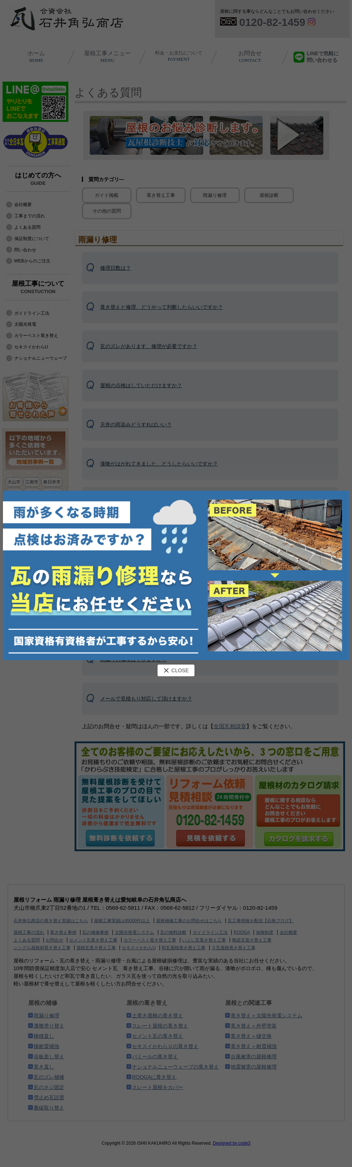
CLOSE (176, 670)
